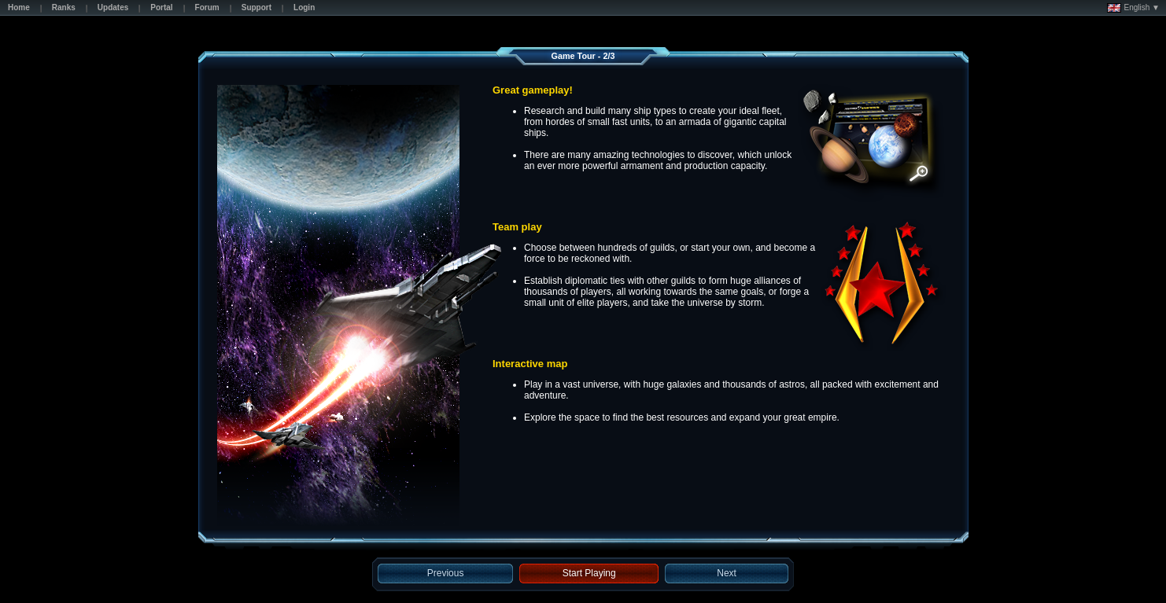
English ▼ (1133, 8)
